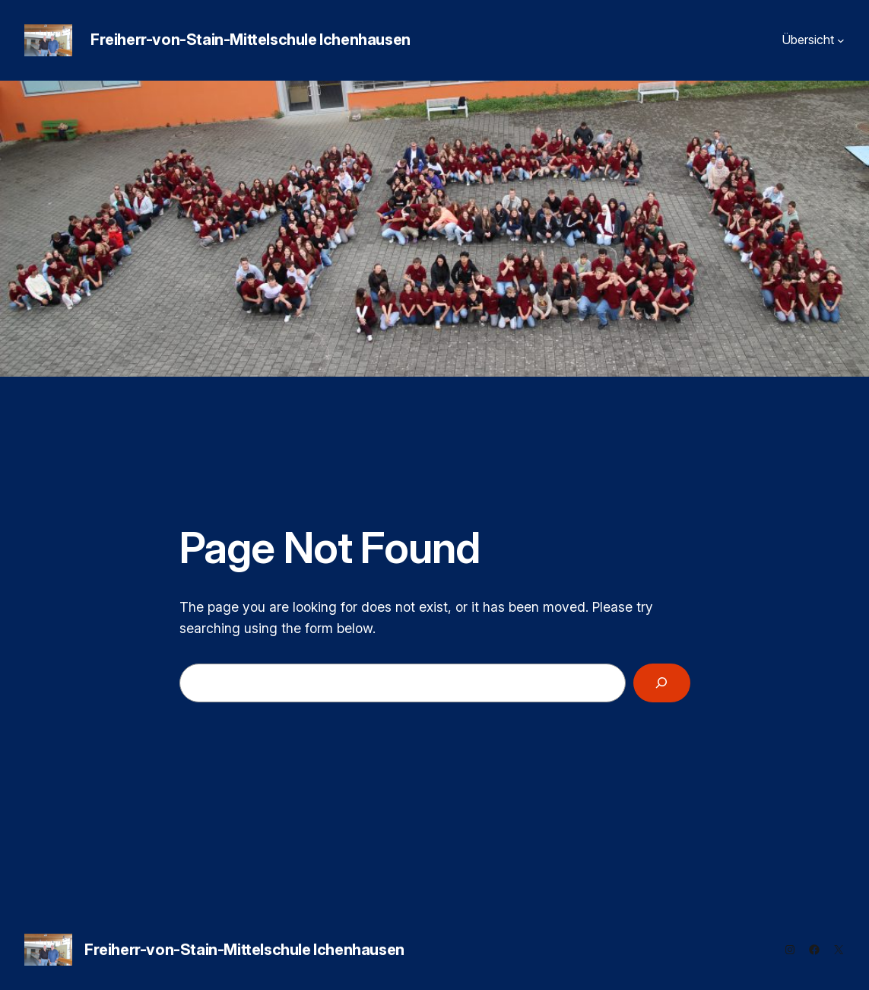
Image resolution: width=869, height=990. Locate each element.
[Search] (661, 683)
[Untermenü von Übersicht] (841, 40)
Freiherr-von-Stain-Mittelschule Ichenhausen (250, 39)
